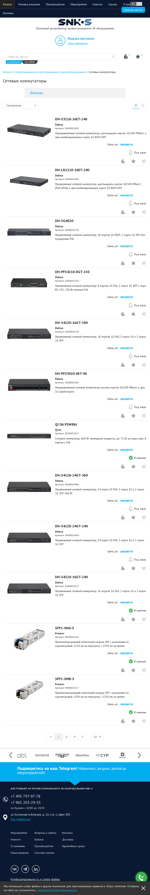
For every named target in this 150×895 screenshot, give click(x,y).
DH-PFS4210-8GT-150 (72, 272)
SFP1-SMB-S (64, 679)
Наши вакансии (20, 853)
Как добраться (20, 819)
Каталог (7, 4)
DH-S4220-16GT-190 (71, 322)
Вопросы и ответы (45, 833)
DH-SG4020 (64, 220)
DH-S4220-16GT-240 (71, 577)
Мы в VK (15, 869)
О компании (18, 846)
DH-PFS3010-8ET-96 (71, 373)
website (113, 57)
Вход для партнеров (81, 38)
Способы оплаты (44, 853)
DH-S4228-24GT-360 (71, 475)
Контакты (8, 13)
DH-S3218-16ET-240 (71, 119)
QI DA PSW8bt (66, 424)
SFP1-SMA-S (64, 628)
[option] (22, 755)
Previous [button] (10, 755)
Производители (55, 4)
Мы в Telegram (25, 869)
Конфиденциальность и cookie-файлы (35, 879)
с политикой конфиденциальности (56, 890)
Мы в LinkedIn (36, 869)
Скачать (112, 4)
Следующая (83, 736)
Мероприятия (79, 4)
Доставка (67, 839)
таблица (142, 105)
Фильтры (36, 93)
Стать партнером (78, 43)
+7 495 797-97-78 (25, 796)
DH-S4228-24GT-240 (71, 526)
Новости (97, 4)
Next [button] (139, 755)
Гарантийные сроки (73, 846)
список (135, 105)
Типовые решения (29, 4)
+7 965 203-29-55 (26, 802)
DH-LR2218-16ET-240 (72, 170)
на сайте (30, 62)
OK (143, 888)
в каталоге (13, 62)
